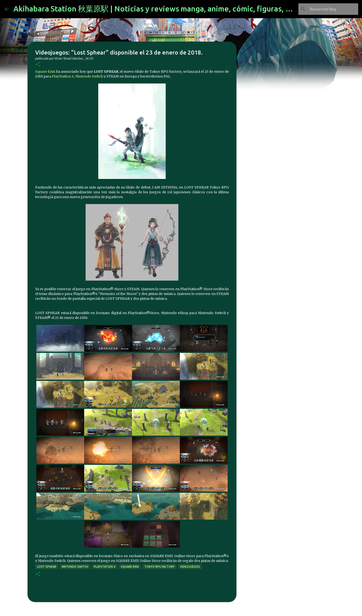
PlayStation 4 (63, 76)
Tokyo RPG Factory (159, 566)
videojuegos (190, 566)
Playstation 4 (104, 566)
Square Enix (45, 71)
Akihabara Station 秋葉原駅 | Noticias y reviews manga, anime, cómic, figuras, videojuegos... (174, 8)
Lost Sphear (46, 566)
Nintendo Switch (89, 76)
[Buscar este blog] (333, 9)
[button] (38, 64)
